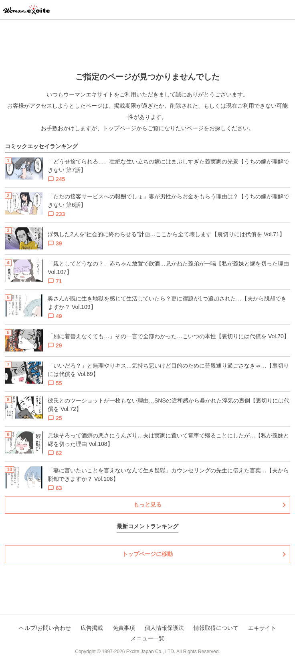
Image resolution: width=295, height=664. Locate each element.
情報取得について (216, 628)
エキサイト (262, 628)
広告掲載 (92, 628)
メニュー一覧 (147, 638)
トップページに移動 (147, 554)
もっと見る (147, 504)
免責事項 (124, 628)
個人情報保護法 (164, 628)
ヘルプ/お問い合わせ (45, 628)
